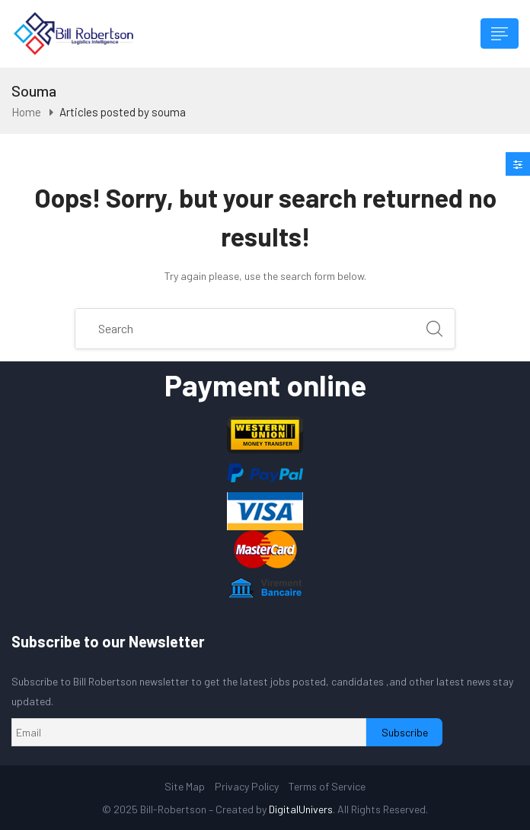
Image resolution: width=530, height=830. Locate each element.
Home (26, 112)
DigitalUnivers (301, 809)
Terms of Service (327, 786)
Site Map (184, 786)
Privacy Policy (247, 786)
